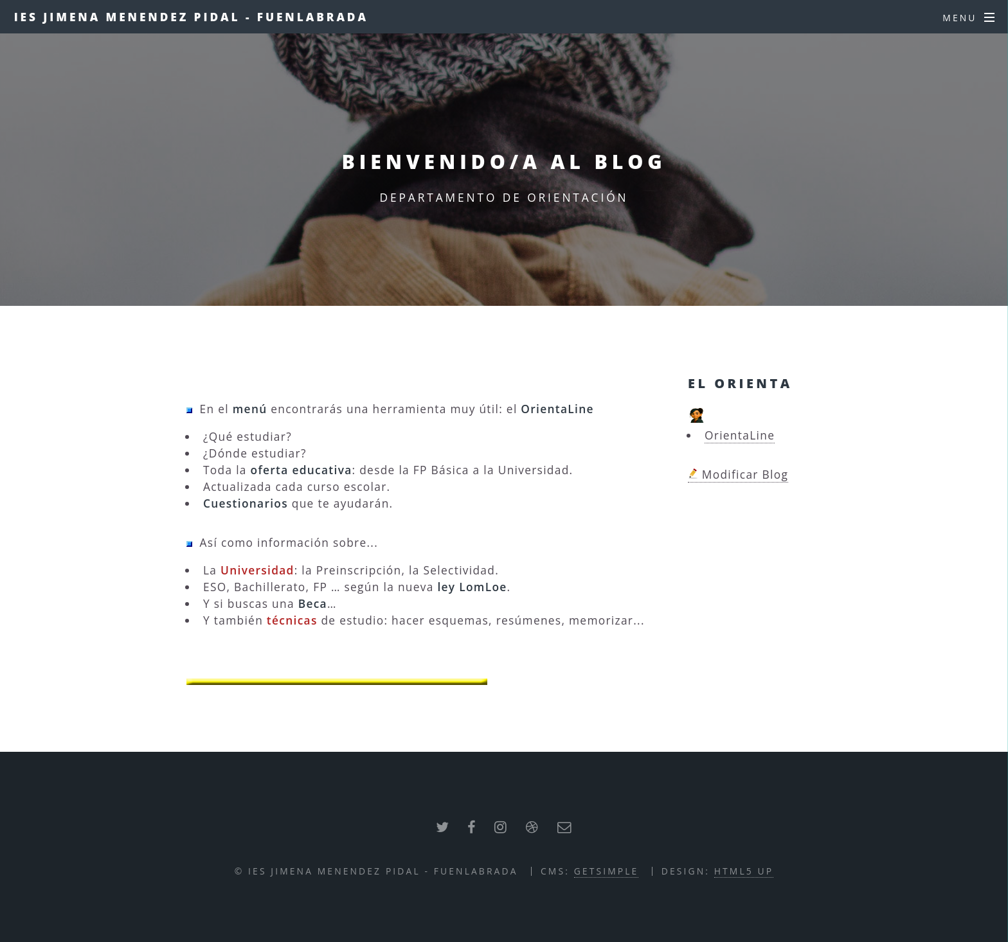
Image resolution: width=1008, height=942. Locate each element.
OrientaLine (740, 435)
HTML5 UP (743, 871)
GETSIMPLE (606, 871)
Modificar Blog (738, 474)
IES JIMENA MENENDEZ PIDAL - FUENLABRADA (191, 16)
